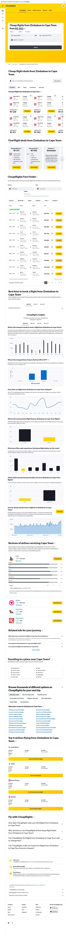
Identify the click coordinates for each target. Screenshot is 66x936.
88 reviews (18, 561)
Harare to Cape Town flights (16, 721)
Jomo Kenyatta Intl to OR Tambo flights (45, 718)
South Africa (14, 64)
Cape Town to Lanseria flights (43, 721)
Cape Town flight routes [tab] (28, 694)
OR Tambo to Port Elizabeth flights (17, 723)
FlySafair (18, 600)
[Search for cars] (3, 17)
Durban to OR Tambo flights (43, 714)
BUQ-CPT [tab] (42, 304)
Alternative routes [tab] (14, 694)
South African (19, 609)
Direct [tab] (24, 87)
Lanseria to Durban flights (15, 714)
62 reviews (18, 614)
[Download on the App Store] (54, 911)
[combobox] (13, 32)
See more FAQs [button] (35, 650)
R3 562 (19, 28)
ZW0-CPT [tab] (25, 323)
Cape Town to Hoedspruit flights (17, 729)
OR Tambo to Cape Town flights (16, 710)
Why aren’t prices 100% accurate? (36, 895)
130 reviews (19, 605)
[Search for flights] (3, 10)
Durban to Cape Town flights (43, 716)
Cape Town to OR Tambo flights (44, 712)
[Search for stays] (3, 14)
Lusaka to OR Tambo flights (43, 723)
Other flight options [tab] (46, 698)
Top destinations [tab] (24, 702)
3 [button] (52, 282)
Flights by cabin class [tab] (32, 698)
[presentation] (24, 28)
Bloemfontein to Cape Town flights (17, 727)
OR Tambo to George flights (15, 725)
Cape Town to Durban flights (16, 718)
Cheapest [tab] (12, 87)
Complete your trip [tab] (42, 694)
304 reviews (19, 623)
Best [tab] (19, 87)
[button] (64, 1)
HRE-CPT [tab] (29, 304)
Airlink (17, 556)
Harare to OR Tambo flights (15, 716)
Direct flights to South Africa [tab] (17, 698)
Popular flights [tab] (13, 702)
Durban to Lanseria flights (42, 725)
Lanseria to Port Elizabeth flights (44, 729)
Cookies (27, 1)
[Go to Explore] (3, 20)
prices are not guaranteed (40, 885)
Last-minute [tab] (33, 87)
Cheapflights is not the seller (36, 890)
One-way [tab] (41, 87)
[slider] (48, 196)
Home (9, 64)
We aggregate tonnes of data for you (36, 892)
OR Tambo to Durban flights (43, 710)
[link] (16, 167)
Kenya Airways (19, 618)
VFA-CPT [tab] (35, 304)
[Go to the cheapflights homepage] (11, 6)
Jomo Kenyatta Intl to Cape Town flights (46, 727)
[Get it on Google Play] (54, 907)
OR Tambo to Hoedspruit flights (16, 732)
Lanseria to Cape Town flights (16, 712)
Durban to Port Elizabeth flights (44, 732)
